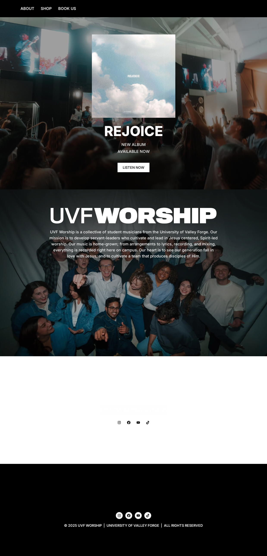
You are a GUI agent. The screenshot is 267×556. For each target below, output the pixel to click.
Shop (46, 8)
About (27, 8)
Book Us (67, 8)
